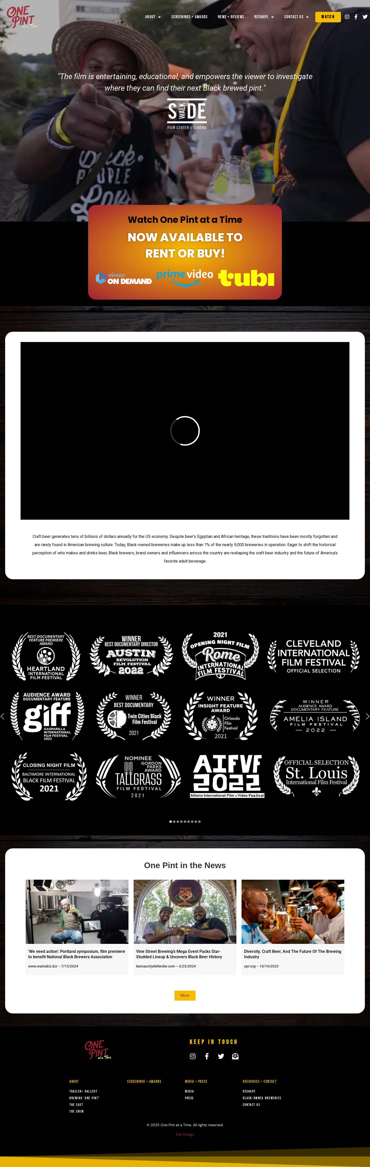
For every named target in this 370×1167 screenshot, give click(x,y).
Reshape (264, 17)
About (153, 17)
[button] (170, 821)
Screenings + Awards (189, 17)
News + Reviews (231, 17)
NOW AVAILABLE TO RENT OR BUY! (185, 245)
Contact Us (296, 17)
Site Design (185, 1134)
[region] (185, 720)
